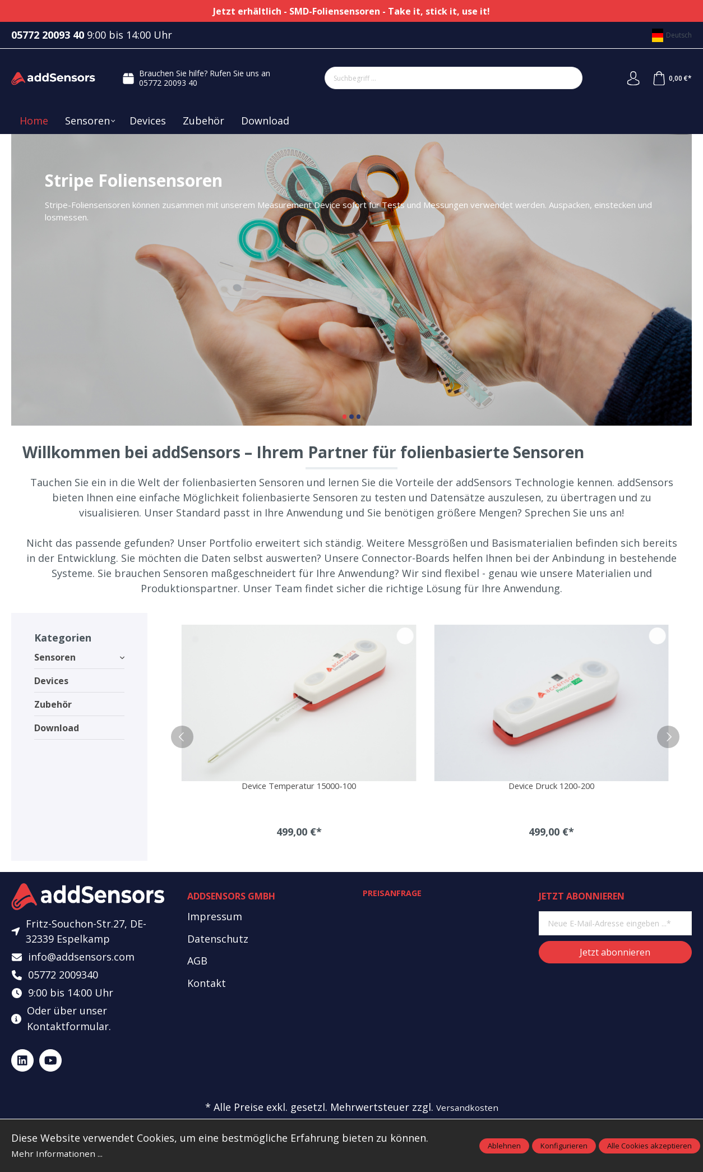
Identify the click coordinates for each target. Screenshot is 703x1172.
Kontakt (206, 984)
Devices (51, 681)
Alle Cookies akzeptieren (649, 1146)
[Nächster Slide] (673, 280)
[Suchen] (566, 78)
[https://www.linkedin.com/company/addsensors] (22, 1068)
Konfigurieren (564, 1146)
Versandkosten (467, 1115)
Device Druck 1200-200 (551, 786)
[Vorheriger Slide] (30, 280)
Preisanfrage (395, 894)
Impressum (214, 917)
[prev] (182, 737)
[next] (668, 737)
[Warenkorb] (670, 78)
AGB (197, 962)
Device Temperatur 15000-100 (299, 786)
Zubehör (53, 704)
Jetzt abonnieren (615, 953)
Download (56, 728)
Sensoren (79, 657)
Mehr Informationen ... (65, 1153)
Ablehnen (504, 1146)
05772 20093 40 (166, 82)
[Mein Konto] (629, 78)
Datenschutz (217, 940)
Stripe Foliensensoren (351, 280)
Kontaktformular (68, 1034)
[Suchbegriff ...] (437, 78)
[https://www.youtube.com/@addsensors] (50, 1068)
